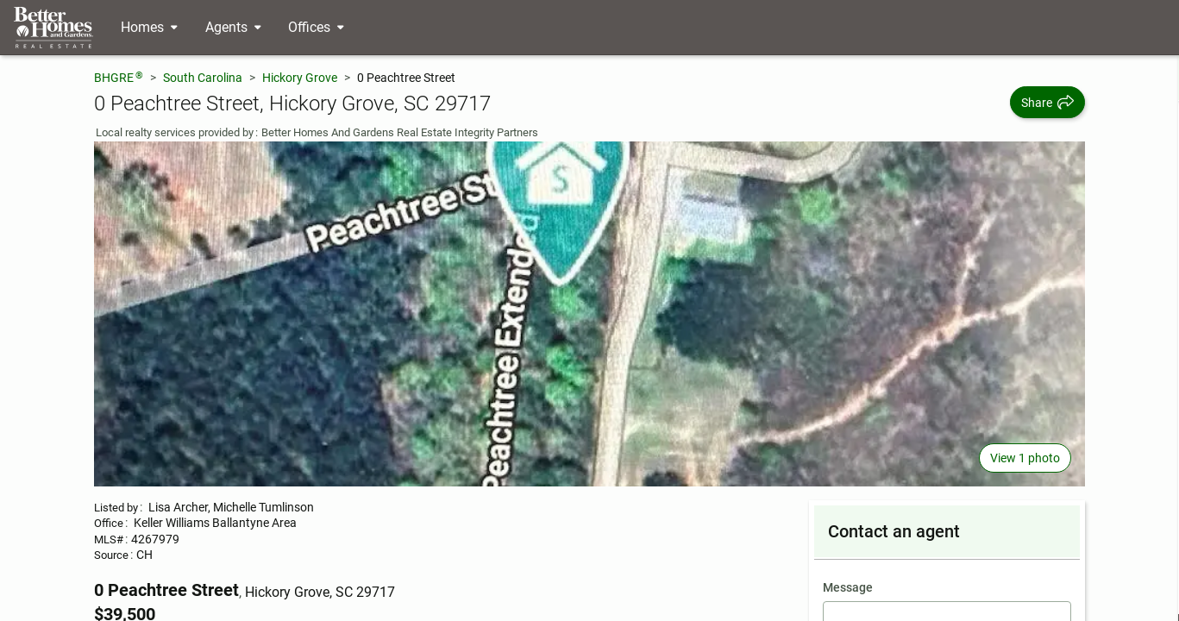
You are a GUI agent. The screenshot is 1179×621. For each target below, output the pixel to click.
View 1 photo (1025, 458)
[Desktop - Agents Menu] (233, 27)
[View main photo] (589, 313)
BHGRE (118, 77)
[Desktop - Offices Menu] (316, 27)
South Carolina (202, 78)
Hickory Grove (299, 78)
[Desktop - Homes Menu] (149, 27)
